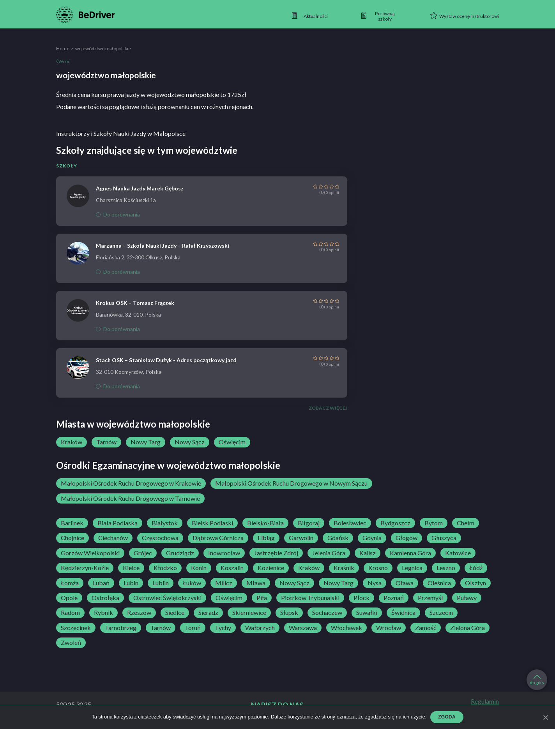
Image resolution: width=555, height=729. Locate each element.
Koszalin (232, 567)
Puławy (467, 597)
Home (62, 48)
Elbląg (266, 537)
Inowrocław (224, 552)
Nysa (375, 582)
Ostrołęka (105, 597)
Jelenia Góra (328, 552)
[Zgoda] (545, 717)
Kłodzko (165, 567)
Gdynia (372, 537)
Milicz (223, 582)
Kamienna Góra (410, 552)
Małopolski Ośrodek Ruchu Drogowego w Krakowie (131, 483)
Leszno (446, 567)
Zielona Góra (467, 627)
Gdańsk (337, 537)
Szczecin (441, 612)
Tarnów (106, 442)
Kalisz (367, 552)
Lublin (160, 582)
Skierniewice (249, 612)
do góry (537, 680)
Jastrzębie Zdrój (276, 552)
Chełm (465, 522)
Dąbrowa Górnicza (218, 537)
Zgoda (447, 717)
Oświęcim (232, 442)
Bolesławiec (350, 522)
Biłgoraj (309, 522)
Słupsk (289, 612)
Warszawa (303, 627)
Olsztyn (475, 582)
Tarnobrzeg (120, 627)
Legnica (412, 567)
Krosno (378, 567)
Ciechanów (113, 537)
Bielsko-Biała (265, 522)
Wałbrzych (260, 627)
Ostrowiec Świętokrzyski (167, 597)
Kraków (71, 442)
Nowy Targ (146, 442)
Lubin (131, 582)
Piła (261, 597)
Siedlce (174, 612)
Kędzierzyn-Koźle (85, 567)
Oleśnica (439, 582)
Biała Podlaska (117, 522)
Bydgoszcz (395, 522)
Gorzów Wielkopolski (90, 552)
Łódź (476, 567)
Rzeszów (139, 612)
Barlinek (72, 522)
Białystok (165, 522)
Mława (255, 582)
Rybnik (103, 612)
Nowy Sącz (190, 442)
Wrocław (388, 627)
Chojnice (72, 537)
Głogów (406, 537)
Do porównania (118, 214)
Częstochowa (160, 537)
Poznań (394, 597)
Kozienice (271, 567)
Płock (361, 597)
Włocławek (346, 627)
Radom (70, 612)
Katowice (458, 552)
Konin (199, 567)
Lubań (101, 582)
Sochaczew (327, 612)
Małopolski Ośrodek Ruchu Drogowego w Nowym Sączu (291, 483)
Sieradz (208, 612)
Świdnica (403, 612)
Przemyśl (430, 597)
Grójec (143, 552)
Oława (405, 582)
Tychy (223, 627)
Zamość (425, 627)
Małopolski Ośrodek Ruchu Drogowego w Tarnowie (130, 498)
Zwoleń (71, 642)
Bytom (433, 522)
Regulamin (485, 701)
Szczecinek (76, 627)
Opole (69, 597)
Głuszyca (443, 537)
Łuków (192, 582)
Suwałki (366, 612)
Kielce (131, 567)
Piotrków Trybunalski (310, 597)
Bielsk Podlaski (212, 522)
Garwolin (301, 537)
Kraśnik (344, 567)
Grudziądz (180, 552)
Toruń (193, 627)
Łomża (70, 582)
